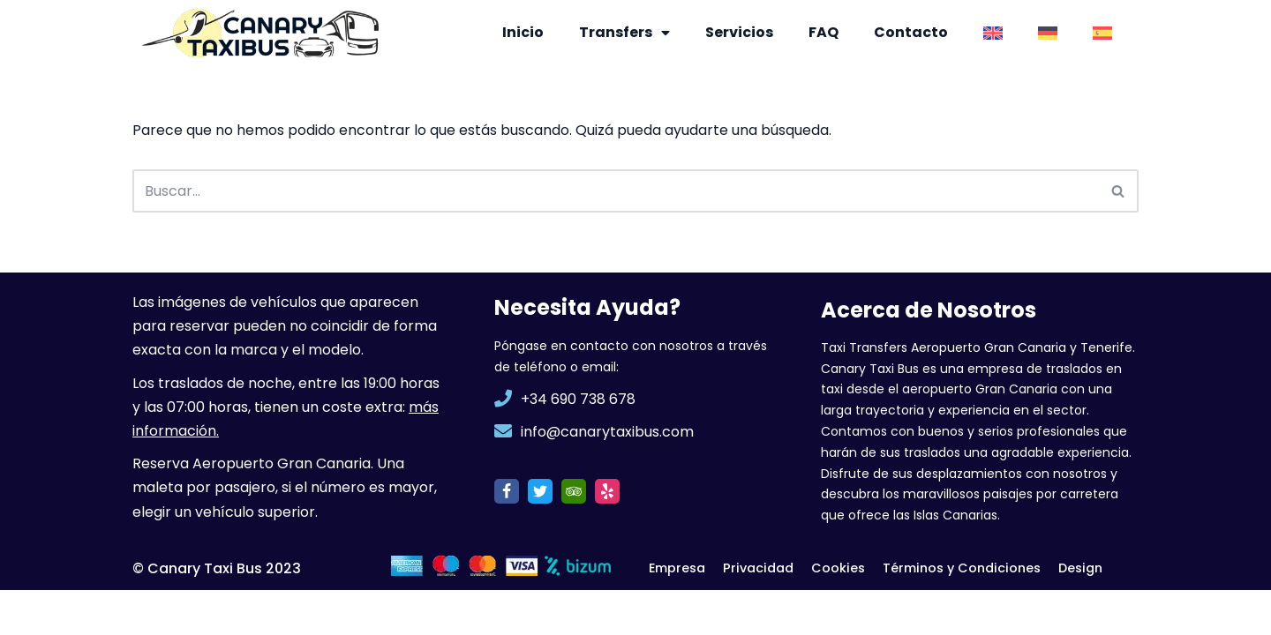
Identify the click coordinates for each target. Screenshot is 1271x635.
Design (1081, 613)
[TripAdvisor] (573, 535)
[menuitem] (993, 32)
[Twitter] (540, 535)
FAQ (823, 32)
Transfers (624, 33)
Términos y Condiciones (963, 613)
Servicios (739, 32)
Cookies (839, 613)
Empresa (677, 613)
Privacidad (759, 613)
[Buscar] (615, 191)
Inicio (523, 32)
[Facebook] (506, 535)
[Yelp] (607, 535)
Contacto (911, 32)
